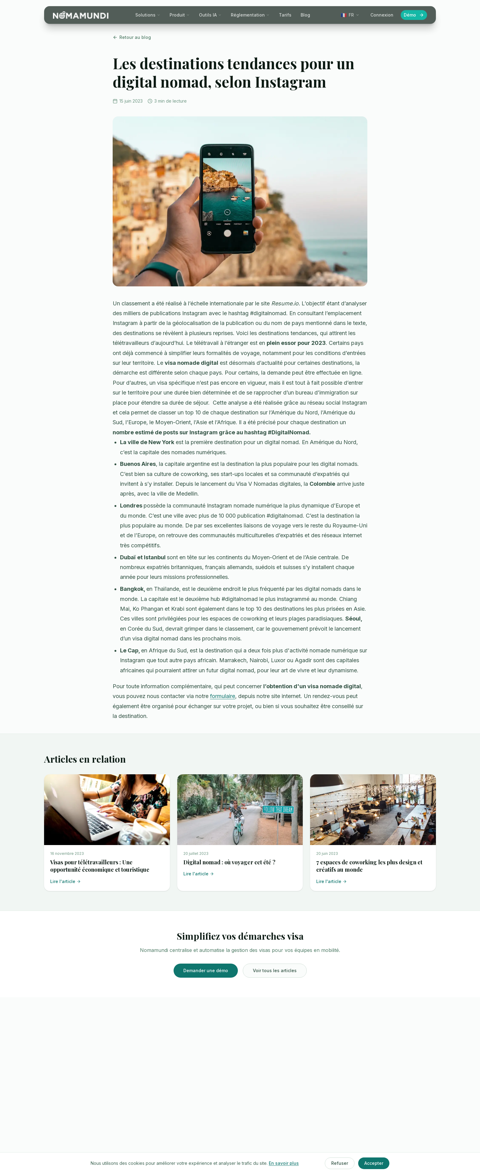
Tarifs (285, 14)
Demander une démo (205, 970)
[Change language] (350, 15)
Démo (414, 14)
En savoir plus (284, 1163)
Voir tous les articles (275, 970)
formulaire (222, 696)
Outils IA (210, 14)
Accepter (373, 1163)
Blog (305, 14)
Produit (180, 14)
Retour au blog (132, 37)
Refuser (339, 1163)
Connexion (381, 14)
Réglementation (250, 14)
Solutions (147, 14)
